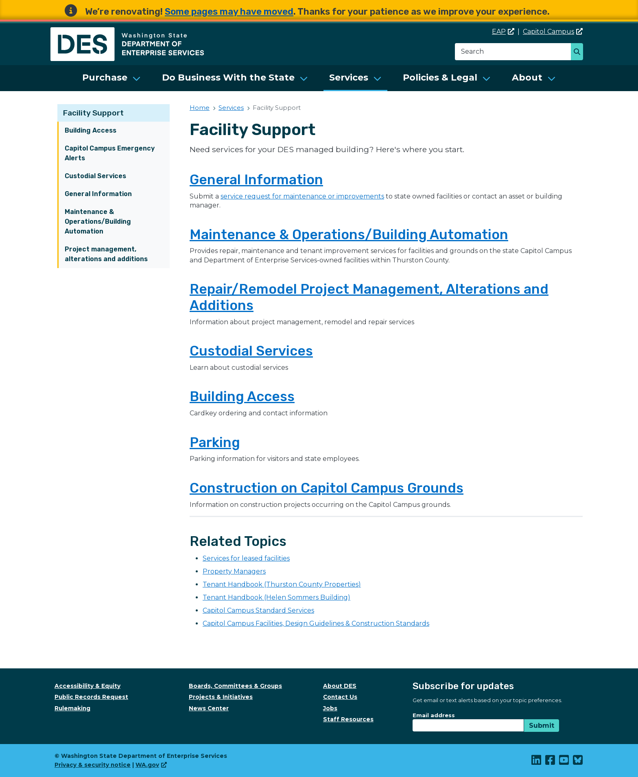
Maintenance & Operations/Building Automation (98, 221)
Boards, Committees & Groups (235, 686)
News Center (209, 708)
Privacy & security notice (93, 765)
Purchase (104, 77)
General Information (98, 194)
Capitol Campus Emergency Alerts (110, 153)
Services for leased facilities (246, 558)
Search (579, 52)
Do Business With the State (228, 77)
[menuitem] (111, 78)
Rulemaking (72, 708)
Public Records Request (91, 697)
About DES (339, 686)
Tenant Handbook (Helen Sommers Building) (276, 597)
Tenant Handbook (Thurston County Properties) (282, 584)
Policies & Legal (440, 77)
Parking (215, 442)
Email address (434, 715)
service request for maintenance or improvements (302, 196)
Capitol (553, 31)
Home (200, 107)
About (527, 77)
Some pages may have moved (229, 11)
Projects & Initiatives (221, 697)
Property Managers (234, 571)
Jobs (330, 708)
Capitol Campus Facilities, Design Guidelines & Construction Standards (316, 623)
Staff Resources (348, 719)
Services (348, 77)
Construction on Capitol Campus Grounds (326, 488)
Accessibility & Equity (87, 686)
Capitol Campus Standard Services (258, 610)
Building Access (90, 130)
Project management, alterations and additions (106, 254)
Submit (541, 725)
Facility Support (93, 113)
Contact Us (340, 697)
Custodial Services (95, 176)
